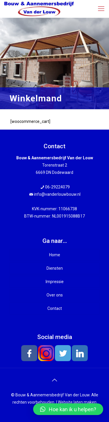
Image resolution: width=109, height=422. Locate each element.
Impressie (55, 281)
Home (54, 255)
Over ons (55, 295)
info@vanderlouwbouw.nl (57, 194)
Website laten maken (77, 402)
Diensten (55, 268)
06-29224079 (57, 187)
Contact (54, 308)
